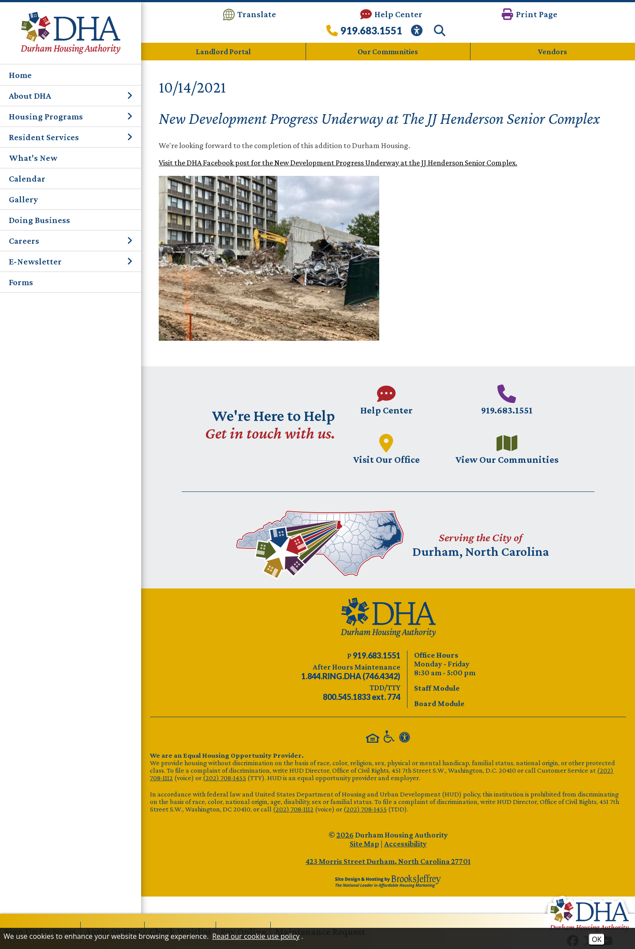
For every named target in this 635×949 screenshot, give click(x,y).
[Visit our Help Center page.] (386, 399)
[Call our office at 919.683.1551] (364, 33)
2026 (345, 834)
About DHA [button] (70, 95)
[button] (529, 14)
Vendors (552, 51)
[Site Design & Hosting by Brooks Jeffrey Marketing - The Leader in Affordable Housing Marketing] (388, 880)
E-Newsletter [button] (70, 261)
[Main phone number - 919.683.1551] (508, 399)
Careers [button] (70, 241)
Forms (21, 282)
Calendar (27, 178)
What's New (33, 158)
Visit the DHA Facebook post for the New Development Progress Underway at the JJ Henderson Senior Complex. (338, 162)
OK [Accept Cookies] (596, 939)
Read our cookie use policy (255, 936)
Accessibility (405, 843)
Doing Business (39, 220)
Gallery (23, 199)
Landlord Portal (223, 51)
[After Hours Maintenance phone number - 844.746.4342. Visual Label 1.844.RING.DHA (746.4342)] (350, 676)
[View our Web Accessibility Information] (418, 33)
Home (20, 75)
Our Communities (388, 51)
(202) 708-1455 (224, 777)
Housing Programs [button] (70, 116)
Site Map (364, 843)
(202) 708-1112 (293, 808)
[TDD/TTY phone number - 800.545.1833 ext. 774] (361, 697)
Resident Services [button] (70, 137)
